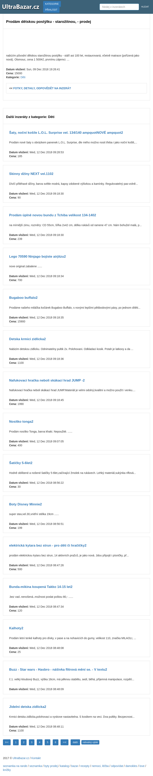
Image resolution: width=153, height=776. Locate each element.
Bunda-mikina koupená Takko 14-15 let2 (41, 587)
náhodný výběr (90, 742)
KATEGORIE (52, 4)
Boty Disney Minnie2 (25, 504)
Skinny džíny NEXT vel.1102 (31, 174)
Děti (22, 77)
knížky (7, 769)
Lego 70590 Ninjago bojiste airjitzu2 (37, 256)
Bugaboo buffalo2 (23, 298)
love (142, 766)
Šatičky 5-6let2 (20, 463)
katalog (64, 766)
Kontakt (36, 758)
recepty (84, 766)
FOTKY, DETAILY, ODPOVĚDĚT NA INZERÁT (42, 88)
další (75, 742)
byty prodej (51, 766)
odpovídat (117, 766)
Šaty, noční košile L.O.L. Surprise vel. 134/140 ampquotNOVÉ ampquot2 (66, 133)
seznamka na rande (15, 766)
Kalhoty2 (16, 628)
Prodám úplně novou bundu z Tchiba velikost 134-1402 (52, 215)
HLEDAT (145, 7)
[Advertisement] (76, 41)
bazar (74, 766)
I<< (6, 742)
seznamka (35, 766)
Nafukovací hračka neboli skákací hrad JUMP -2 (47, 380)
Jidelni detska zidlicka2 (27, 707)
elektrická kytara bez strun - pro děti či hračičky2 (48, 545)
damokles (131, 766)
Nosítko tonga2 (21, 421)
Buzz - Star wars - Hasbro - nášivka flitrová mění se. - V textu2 (58, 669)
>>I (64, 742)
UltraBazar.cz (21, 758)
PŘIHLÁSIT (51, 9)
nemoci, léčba (100, 766)
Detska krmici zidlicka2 (27, 339)
